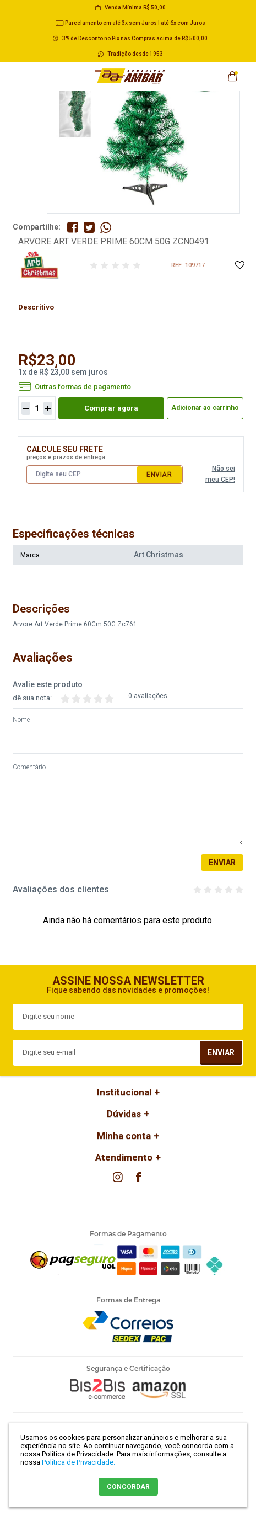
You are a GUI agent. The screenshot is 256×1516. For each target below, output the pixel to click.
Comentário (29, 767)
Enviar (159, 474)
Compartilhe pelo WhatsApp (105, 227)
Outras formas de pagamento (83, 387)
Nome (21, 720)
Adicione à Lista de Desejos (239, 265)
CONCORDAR (128, 1487)
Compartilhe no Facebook (72, 227)
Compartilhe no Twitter (89, 227)
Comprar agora (111, 408)
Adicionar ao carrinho (205, 408)
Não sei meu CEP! (220, 474)
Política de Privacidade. (78, 1462)
